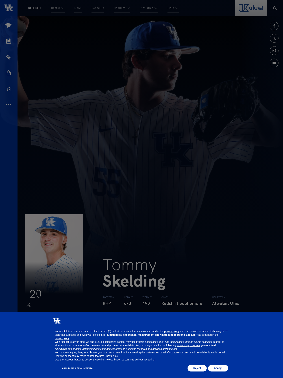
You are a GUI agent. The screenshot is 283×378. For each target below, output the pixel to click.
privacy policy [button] (171, 331)
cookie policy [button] (62, 338)
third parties (118, 341)
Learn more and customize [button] (77, 368)
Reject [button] (197, 368)
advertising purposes (188, 345)
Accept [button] (218, 368)
